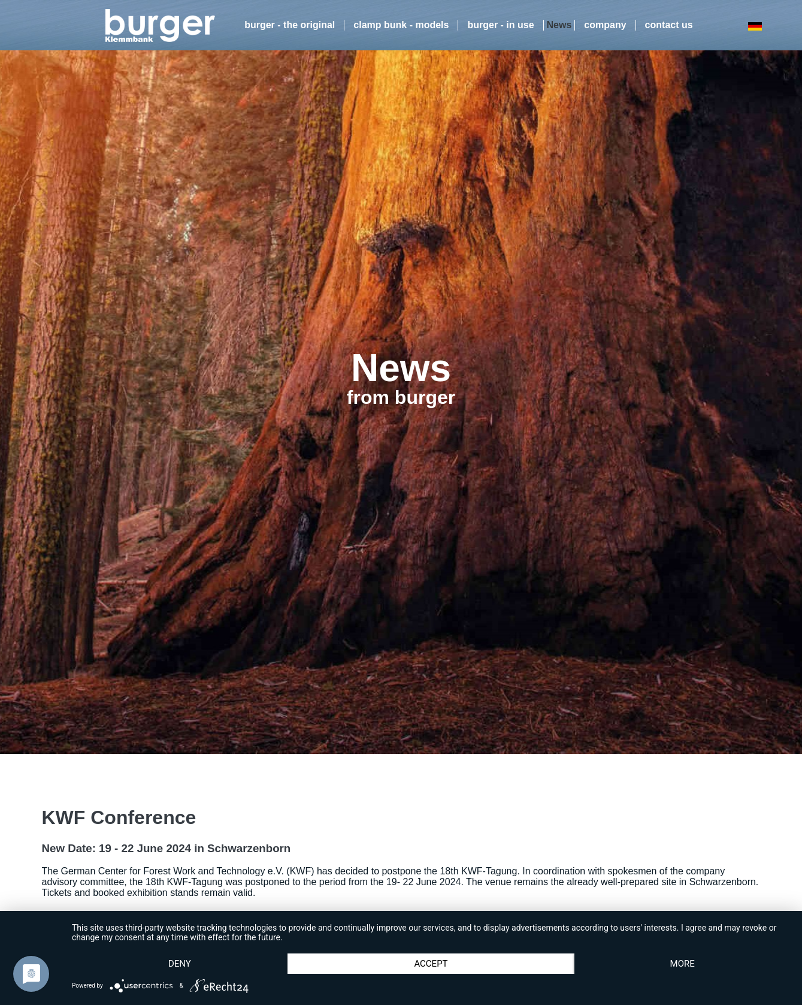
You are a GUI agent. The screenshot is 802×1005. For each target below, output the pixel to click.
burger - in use (500, 25)
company (605, 25)
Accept (430, 963)
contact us (669, 25)
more (682, 963)
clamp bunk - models (401, 25)
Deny (179, 963)
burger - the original (289, 25)
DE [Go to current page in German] (754, 26)
